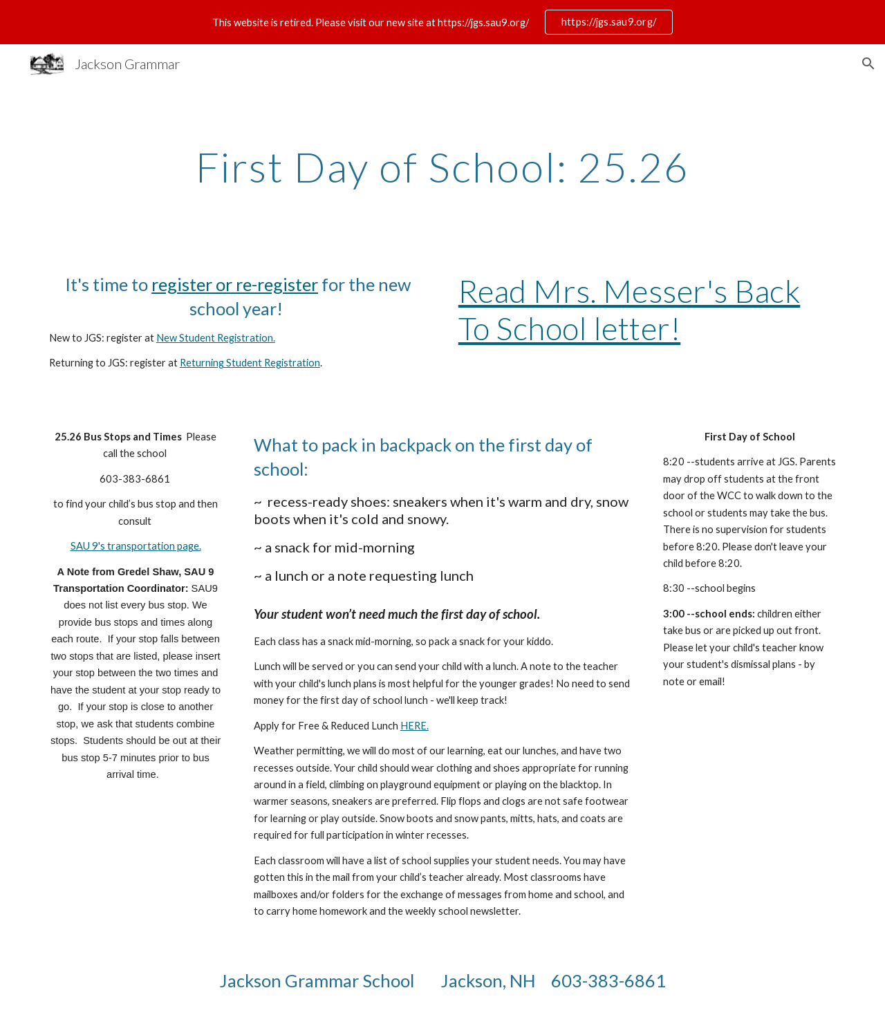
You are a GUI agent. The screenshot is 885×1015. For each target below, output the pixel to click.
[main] (442, 166)
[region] (442, 22)
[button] (868, 63)
